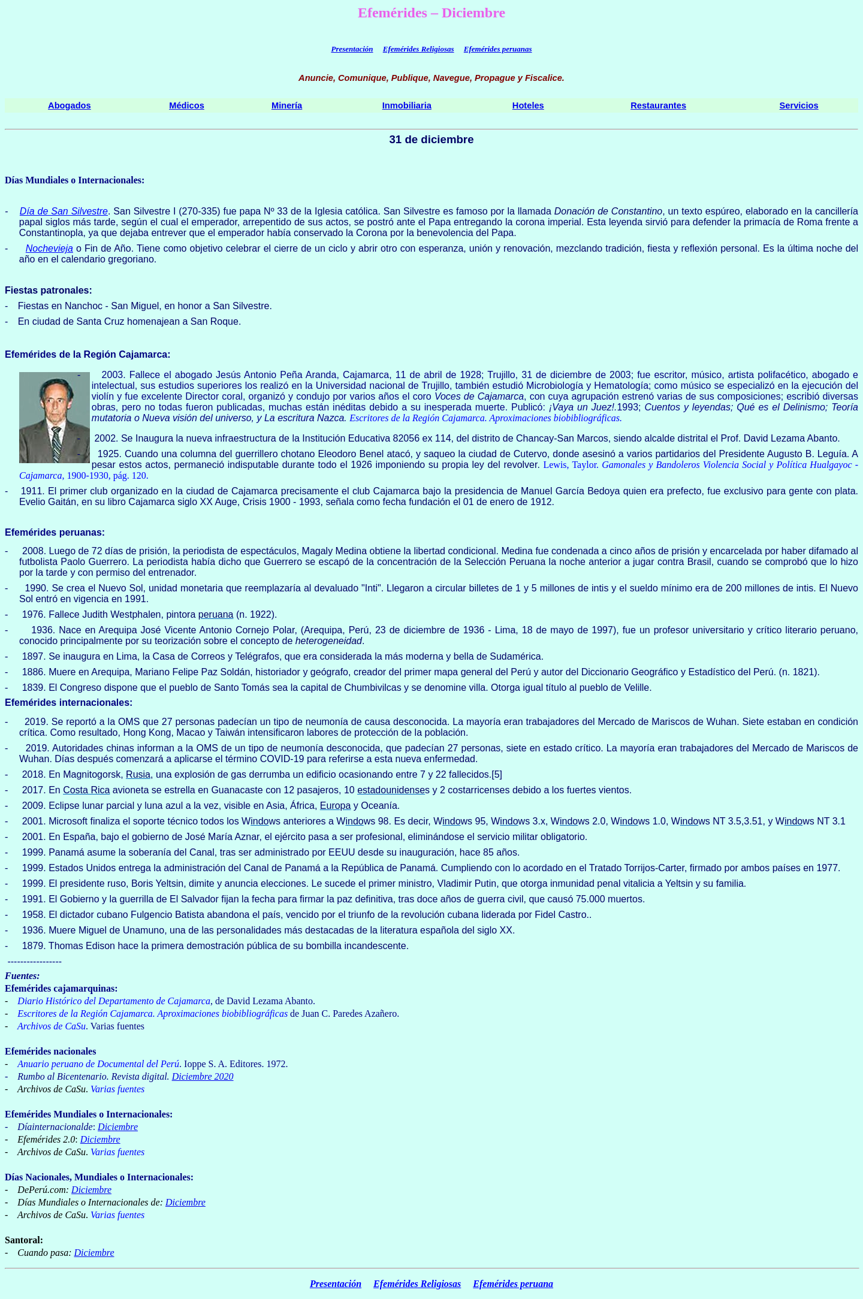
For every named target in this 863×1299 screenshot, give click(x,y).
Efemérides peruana (513, 1284)
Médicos (186, 105)
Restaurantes (658, 105)
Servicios (799, 105)
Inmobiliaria (407, 105)
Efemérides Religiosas (418, 48)
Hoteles (528, 105)
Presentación (352, 48)
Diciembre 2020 (203, 1076)
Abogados (69, 105)
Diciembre (118, 1127)
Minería (286, 105)
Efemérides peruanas (498, 48)
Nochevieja (49, 248)
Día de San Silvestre (64, 211)
